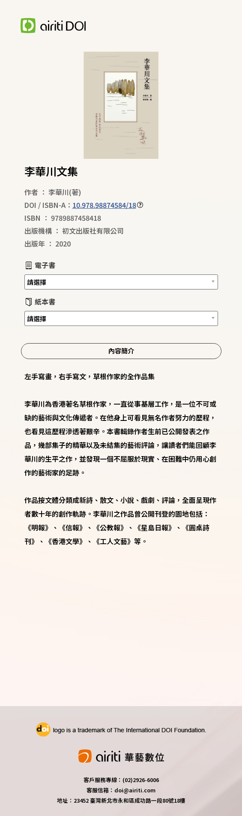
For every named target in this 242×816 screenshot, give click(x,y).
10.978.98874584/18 (104, 205)
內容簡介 (121, 350)
